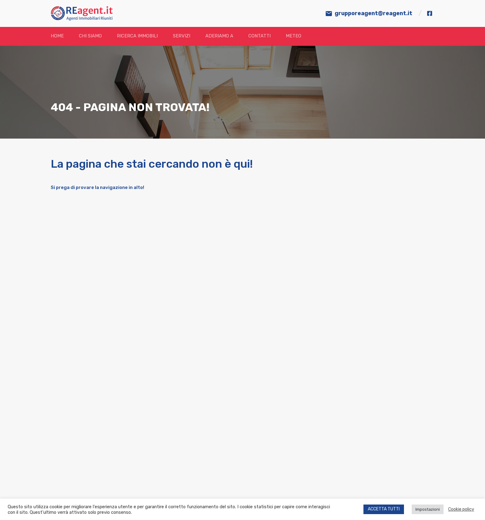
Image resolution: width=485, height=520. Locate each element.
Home (57, 36)
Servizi (181, 36)
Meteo (293, 36)
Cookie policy (461, 509)
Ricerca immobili (137, 36)
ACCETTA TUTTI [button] (384, 509)
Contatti (259, 36)
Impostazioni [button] (427, 509)
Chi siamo (90, 36)
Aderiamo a (219, 36)
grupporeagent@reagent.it (373, 13)
